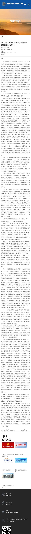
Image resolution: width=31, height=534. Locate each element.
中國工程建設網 (6, 470)
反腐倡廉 (6, 47)
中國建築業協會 (19, 454)
